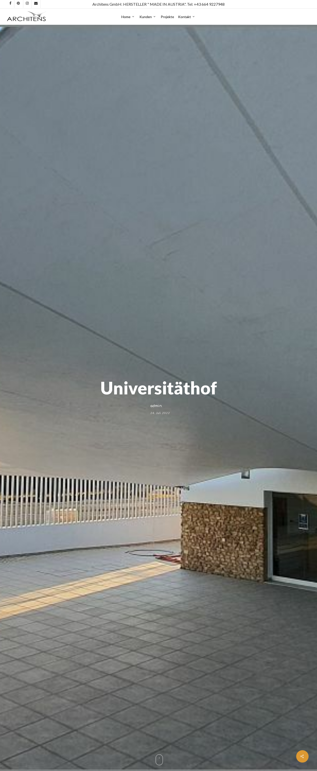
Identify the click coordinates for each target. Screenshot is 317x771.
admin (156, 406)
